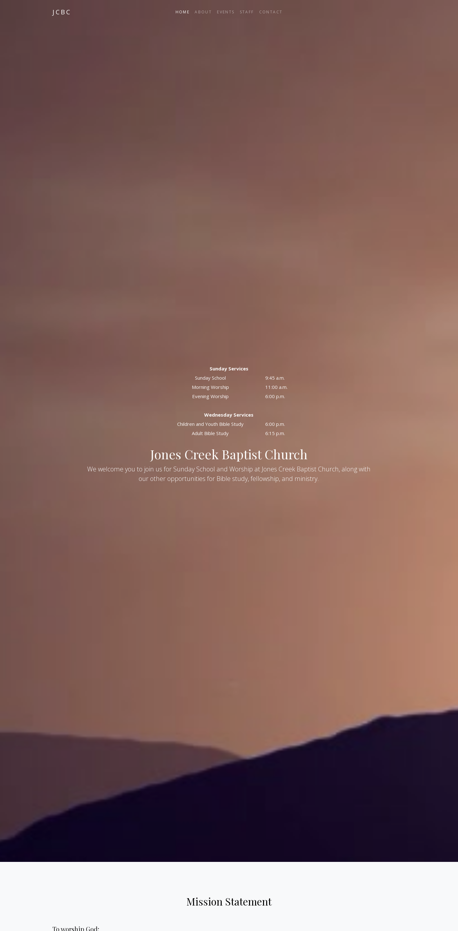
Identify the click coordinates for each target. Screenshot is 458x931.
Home (183, 12)
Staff (247, 12)
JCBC (61, 12)
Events (225, 12)
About (203, 12)
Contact (271, 12)
